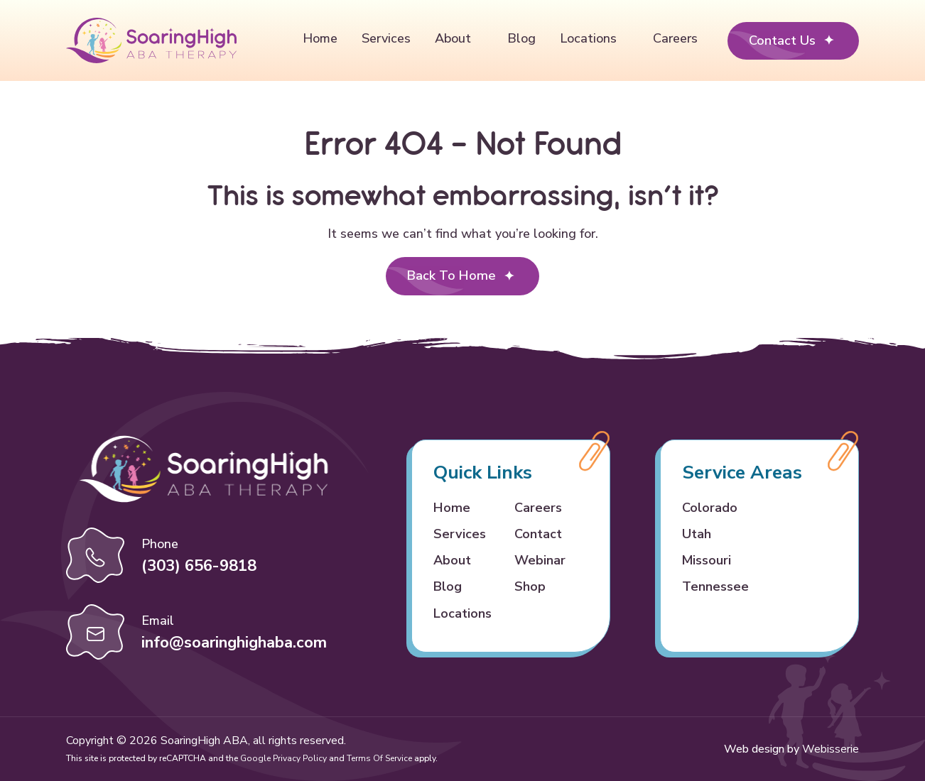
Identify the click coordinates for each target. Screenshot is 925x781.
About (453, 38)
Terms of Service (379, 758)
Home (320, 38)
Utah (696, 533)
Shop (530, 586)
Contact (538, 533)
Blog (521, 38)
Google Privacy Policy (283, 758)
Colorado (709, 507)
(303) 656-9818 (198, 566)
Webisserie (830, 749)
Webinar (540, 560)
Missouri (706, 560)
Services (386, 38)
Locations (588, 38)
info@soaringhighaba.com (234, 642)
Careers (675, 38)
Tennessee (715, 586)
